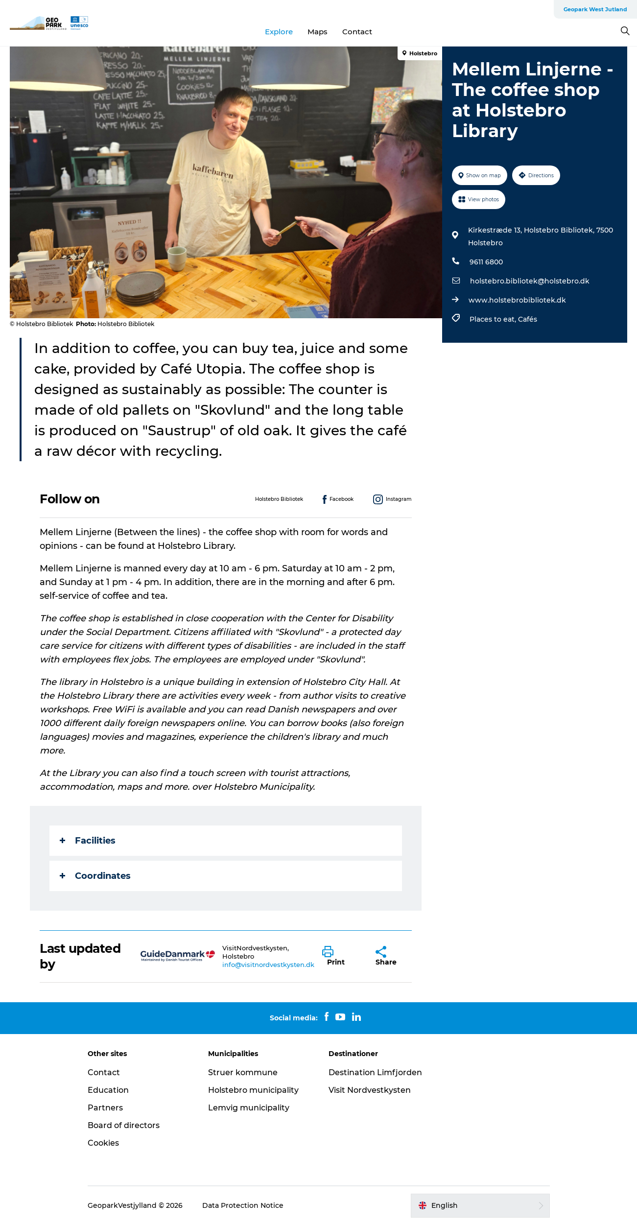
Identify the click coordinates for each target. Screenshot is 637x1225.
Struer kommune (243, 1072)
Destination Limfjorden (375, 1072)
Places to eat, (494, 319)
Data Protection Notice (242, 1205)
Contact (357, 31)
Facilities (88, 840)
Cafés (527, 319)
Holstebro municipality (253, 1090)
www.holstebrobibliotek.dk (517, 300)
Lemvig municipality (248, 1107)
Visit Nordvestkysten (370, 1090)
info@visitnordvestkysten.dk (268, 964)
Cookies (103, 1143)
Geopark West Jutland (595, 9)
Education (108, 1090)
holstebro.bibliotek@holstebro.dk (530, 281)
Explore (279, 31)
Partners (105, 1107)
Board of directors (124, 1125)
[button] (341, 956)
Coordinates (95, 876)
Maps (317, 31)
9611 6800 (486, 262)
